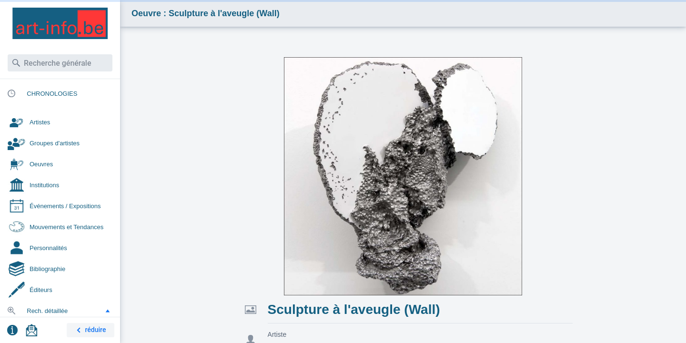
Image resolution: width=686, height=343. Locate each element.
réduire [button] (89, 330)
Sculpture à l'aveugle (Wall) (354, 309)
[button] (107, 310)
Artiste (277, 334)
